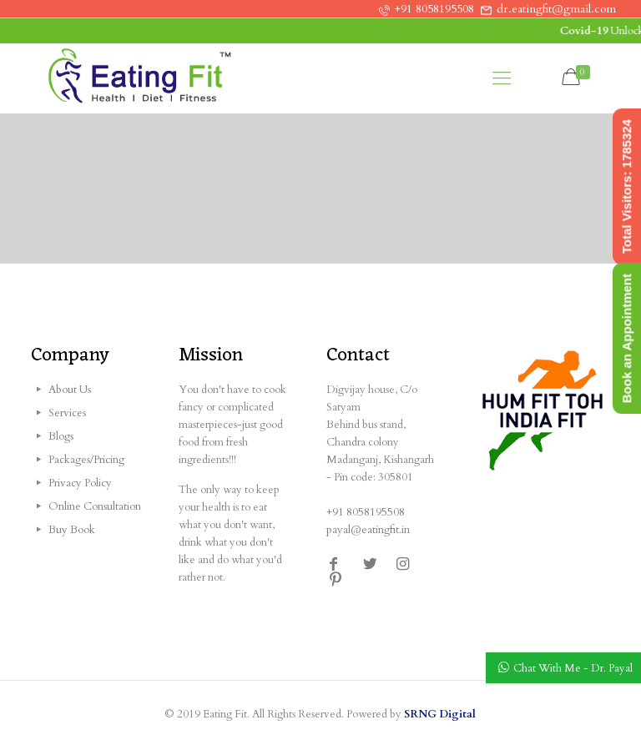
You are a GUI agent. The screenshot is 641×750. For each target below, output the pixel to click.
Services (67, 412)
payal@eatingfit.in (368, 529)
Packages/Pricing (86, 459)
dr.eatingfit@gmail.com (556, 9)
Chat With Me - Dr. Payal (573, 668)
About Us (69, 389)
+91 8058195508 (434, 9)
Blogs (60, 436)
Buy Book (71, 529)
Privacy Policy (80, 483)
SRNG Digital (440, 714)
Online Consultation (94, 506)
